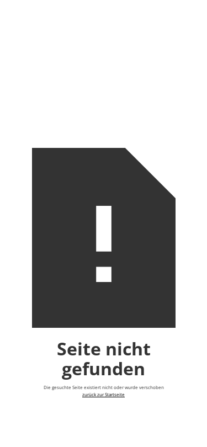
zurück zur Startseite (103, 394)
